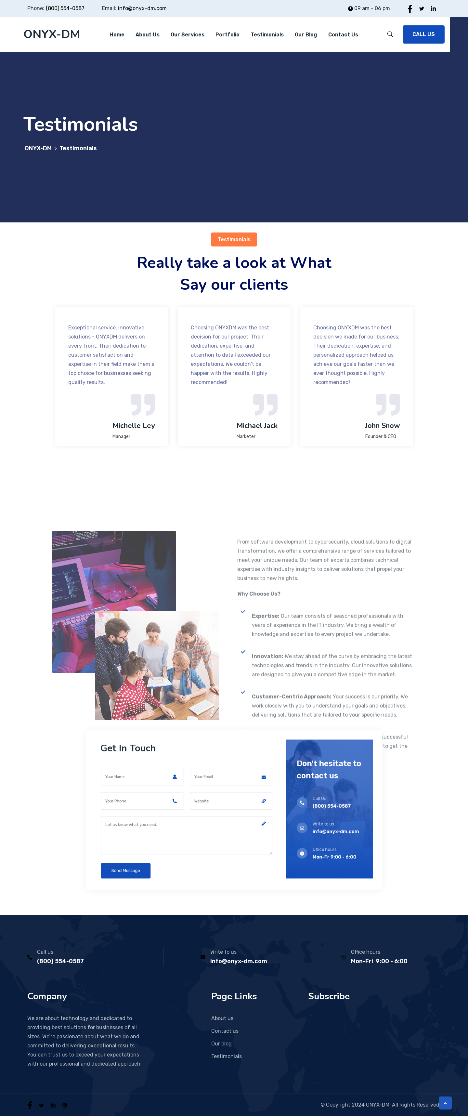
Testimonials (267, 35)
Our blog (306, 35)
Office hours (365, 952)
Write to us (223, 952)
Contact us (225, 1031)
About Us (148, 35)
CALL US (423, 34)
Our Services (187, 35)
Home (117, 35)
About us (222, 1018)
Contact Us (343, 35)
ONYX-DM (51, 34)
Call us (45, 952)
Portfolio (227, 35)
